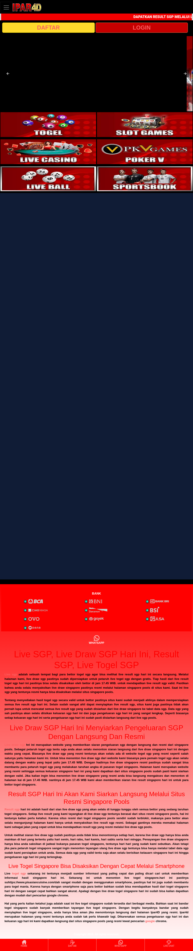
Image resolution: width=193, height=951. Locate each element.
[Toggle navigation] (6, 7)
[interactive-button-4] (145, 151)
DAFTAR (48, 27)
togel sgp (19, 873)
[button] (8, 73)
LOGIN (142, 27)
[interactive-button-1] (48, 124)
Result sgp (12, 809)
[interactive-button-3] (48, 151)
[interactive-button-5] (48, 178)
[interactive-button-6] (145, 178)
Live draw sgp (15, 744)
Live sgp (11, 674)
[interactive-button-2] (145, 124)
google (150, 921)
